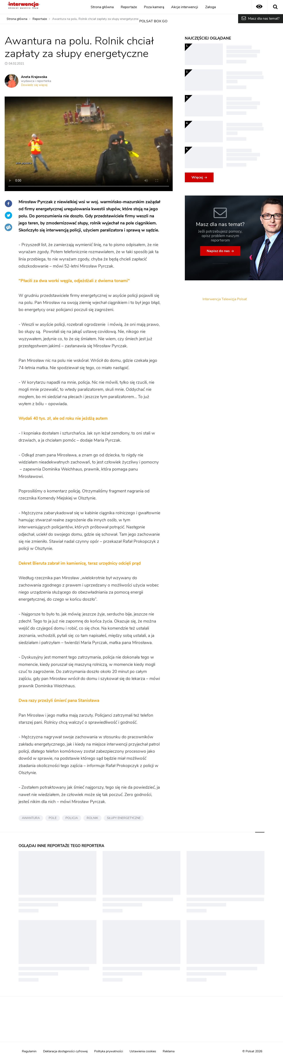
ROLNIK (92, 818)
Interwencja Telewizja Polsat (225, 299)
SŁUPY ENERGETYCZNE (124, 818)
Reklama (168, 1051)
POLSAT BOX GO (153, 21)
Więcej (197, 177)
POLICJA (71, 818)
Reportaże (129, 7)
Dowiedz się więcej (34, 85)
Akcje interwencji (184, 7)
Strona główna (102, 7)
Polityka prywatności (108, 1051)
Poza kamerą (154, 7)
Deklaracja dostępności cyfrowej (65, 1051)
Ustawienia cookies (143, 1051)
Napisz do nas (218, 251)
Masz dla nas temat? (263, 18)
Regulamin (29, 1051)
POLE (53, 818)
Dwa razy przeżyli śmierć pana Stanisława (59, 701)
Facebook (8, 203)
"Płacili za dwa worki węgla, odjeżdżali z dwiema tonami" (74, 281)
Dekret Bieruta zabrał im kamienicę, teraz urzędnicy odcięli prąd (80, 563)
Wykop (8, 227)
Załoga (210, 7)
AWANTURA (31, 818)
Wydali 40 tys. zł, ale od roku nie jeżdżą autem (63, 418)
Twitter (8, 215)
